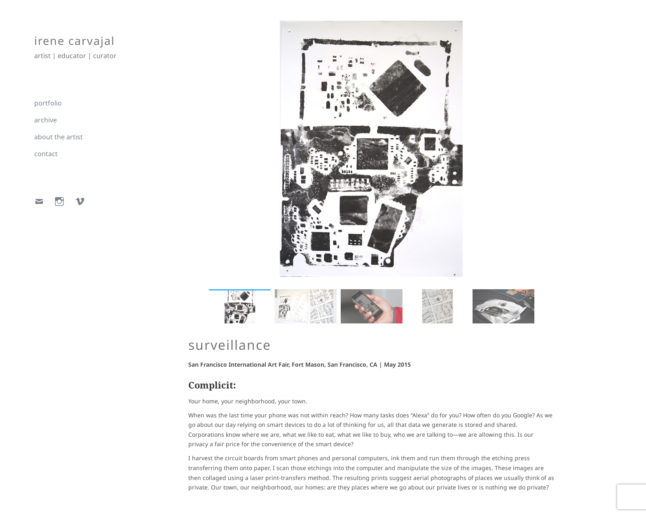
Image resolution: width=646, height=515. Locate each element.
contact (46, 153)
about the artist (58, 136)
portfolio (48, 103)
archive (45, 119)
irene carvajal (74, 40)
